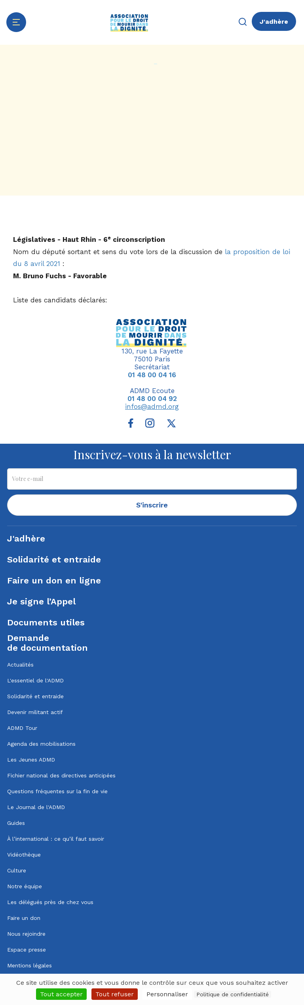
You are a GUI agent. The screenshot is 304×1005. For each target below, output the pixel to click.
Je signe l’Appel (41, 601)
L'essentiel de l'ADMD (35, 680)
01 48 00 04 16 (152, 375)
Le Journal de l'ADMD (36, 807)
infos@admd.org (152, 406)
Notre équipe (24, 886)
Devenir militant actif (35, 712)
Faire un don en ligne (54, 580)
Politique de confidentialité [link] (232, 994)
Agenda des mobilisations (41, 744)
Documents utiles (46, 622)
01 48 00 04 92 (152, 399)
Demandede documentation (47, 643)
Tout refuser (114, 994)
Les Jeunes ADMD (31, 759)
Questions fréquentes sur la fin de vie (57, 791)
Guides (16, 823)
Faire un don (23, 918)
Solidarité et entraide (54, 559)
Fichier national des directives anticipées (61, 775)
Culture (16, 870)
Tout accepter (61, 994)
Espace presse (26, 949)
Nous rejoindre (26, 934)
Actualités (20, 664)
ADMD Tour (22, 728)
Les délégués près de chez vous (50, 902)
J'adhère (274, 21)
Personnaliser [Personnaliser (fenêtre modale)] (167, 994)
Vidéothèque (24, 854)
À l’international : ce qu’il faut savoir (55, 839)
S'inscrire (152, 505)
